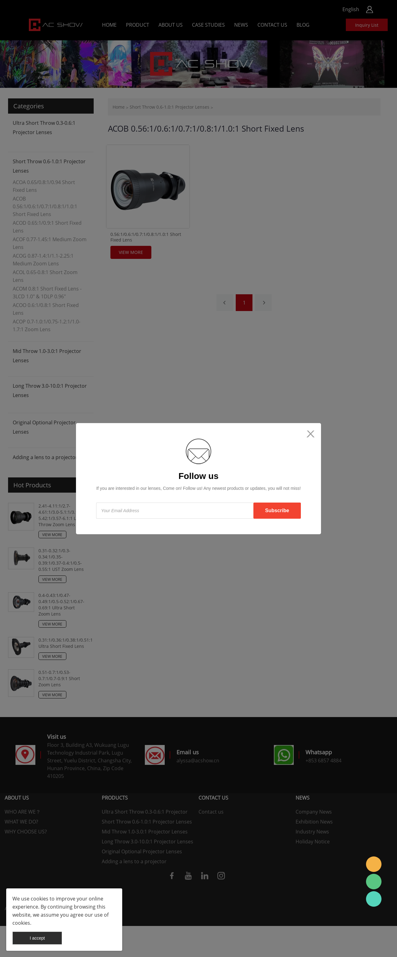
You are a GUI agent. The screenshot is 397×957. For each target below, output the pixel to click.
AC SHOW (373, 864)
